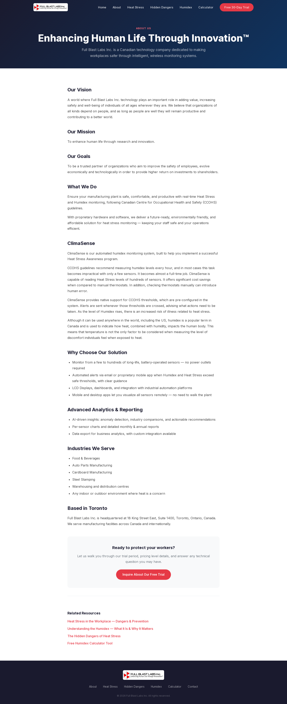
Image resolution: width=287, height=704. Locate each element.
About (117, 7)
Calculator (205, 7)
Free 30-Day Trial (236, 7)
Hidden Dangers (161, 7)
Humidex (186, 7)
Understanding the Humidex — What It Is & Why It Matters (110, 629)
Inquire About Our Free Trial (143, 574)
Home (102, 7)
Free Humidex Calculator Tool (89, 643)
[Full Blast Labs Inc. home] (50, 7)
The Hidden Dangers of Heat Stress (93, 636)
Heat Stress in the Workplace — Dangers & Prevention (108, 621)
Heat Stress (135, 7)
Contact (193, 686)
